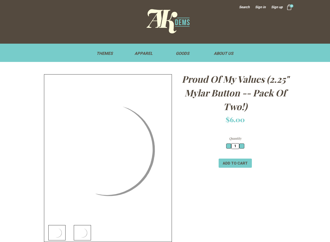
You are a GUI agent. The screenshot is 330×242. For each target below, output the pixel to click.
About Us (223, 53)
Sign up (277, 7)
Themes (106, 53)
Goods (184, 53)
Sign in (260, 7)
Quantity (235, 138)
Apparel (146, 53)
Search (244, 7)
